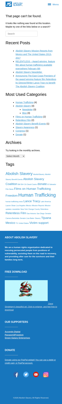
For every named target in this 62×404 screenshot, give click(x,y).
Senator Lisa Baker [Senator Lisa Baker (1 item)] (27, 218)
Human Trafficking (25, 102)
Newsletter (27, 109)
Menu (53, 4)
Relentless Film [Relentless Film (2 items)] (16, 213)
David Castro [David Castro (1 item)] (32, 184)
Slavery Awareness (25, 127)
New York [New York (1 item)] (24, 209)
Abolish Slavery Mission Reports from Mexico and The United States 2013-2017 (34, 54)
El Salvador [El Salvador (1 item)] (51, 184)
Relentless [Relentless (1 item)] (44, 209)
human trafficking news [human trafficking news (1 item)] (14, 201)
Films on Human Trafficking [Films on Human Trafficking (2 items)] (32, 188)
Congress (20, 131)
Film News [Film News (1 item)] (10, 189)
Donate (19, 134)
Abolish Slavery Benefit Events (31, 123)
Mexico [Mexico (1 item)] (28, 205)
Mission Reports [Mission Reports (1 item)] (38, 205)
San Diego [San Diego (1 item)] (41, 213)
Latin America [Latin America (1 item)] (46, 201)
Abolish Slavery (23, 106)
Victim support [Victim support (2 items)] (38, 222)
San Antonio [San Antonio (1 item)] (31, 213)
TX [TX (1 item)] (17, 223)
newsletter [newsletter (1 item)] (16, 209)
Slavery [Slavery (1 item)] (38, 218)
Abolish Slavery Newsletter (29, 72)
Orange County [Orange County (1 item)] (34, 209)
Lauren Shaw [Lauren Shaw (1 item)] (11, 205)
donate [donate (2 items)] (42, 184)
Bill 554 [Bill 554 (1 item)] (21, 184)
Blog (24, 113)
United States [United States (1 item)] (24, 223)
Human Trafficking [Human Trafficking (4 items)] (37, 195)
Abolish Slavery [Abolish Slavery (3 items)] (19, 173)
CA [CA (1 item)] (25, 184)
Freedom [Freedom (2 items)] (12, 195)
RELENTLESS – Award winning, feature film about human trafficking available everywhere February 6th (35, 65)
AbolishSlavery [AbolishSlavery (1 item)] (38, 174)
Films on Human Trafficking (29, 116)
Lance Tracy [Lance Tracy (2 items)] (32, 201)
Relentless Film (23, 120)
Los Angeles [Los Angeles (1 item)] (20, 205)
